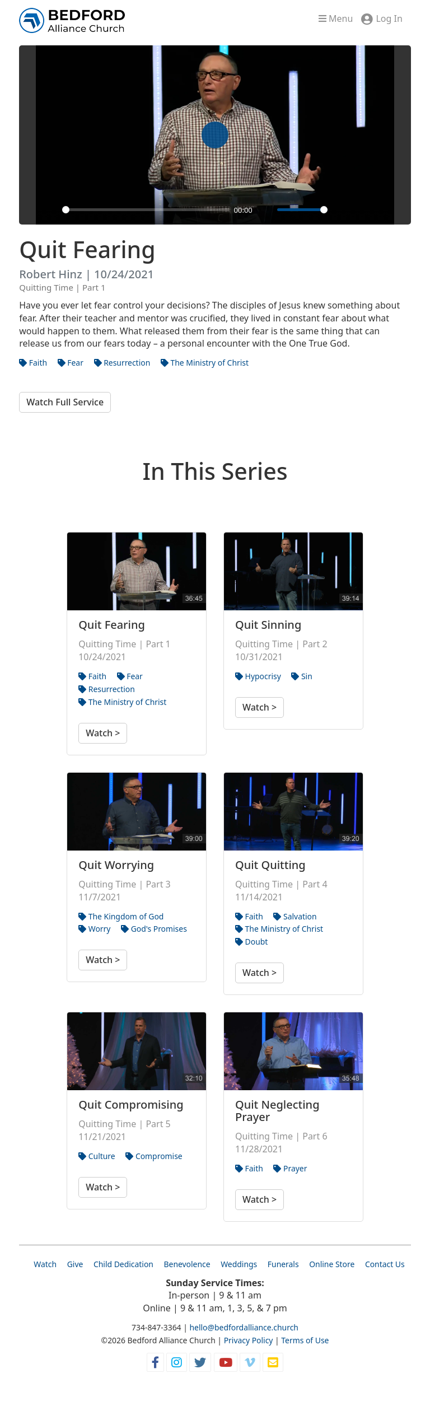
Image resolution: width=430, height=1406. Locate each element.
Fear (70, 362)
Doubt (251, 941)
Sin (301, 676)
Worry (94, 928)
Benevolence (187, 1264)
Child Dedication (123, 1264)
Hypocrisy (258, 676)
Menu (336, 18)
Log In (389, 18)
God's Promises (154, 928)
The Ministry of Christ (205, 362)
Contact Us (385, 1264)
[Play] (50, 210)
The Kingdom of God (120, 916)
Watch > (103, 733)
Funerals (283, 1264)
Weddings (239, 1264)
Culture (96, 1156)
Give (75, 1264)
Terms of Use (305, 1340)
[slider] (146, 209)
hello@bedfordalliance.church (243, 1327)
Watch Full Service (65, 402)
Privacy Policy (248, 1340)
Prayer (290, 1168)
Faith (33, 362)
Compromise (153, 1156)
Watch (45, 1264)
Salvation (294, 916)
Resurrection (122, 362)
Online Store (331, 1264)
